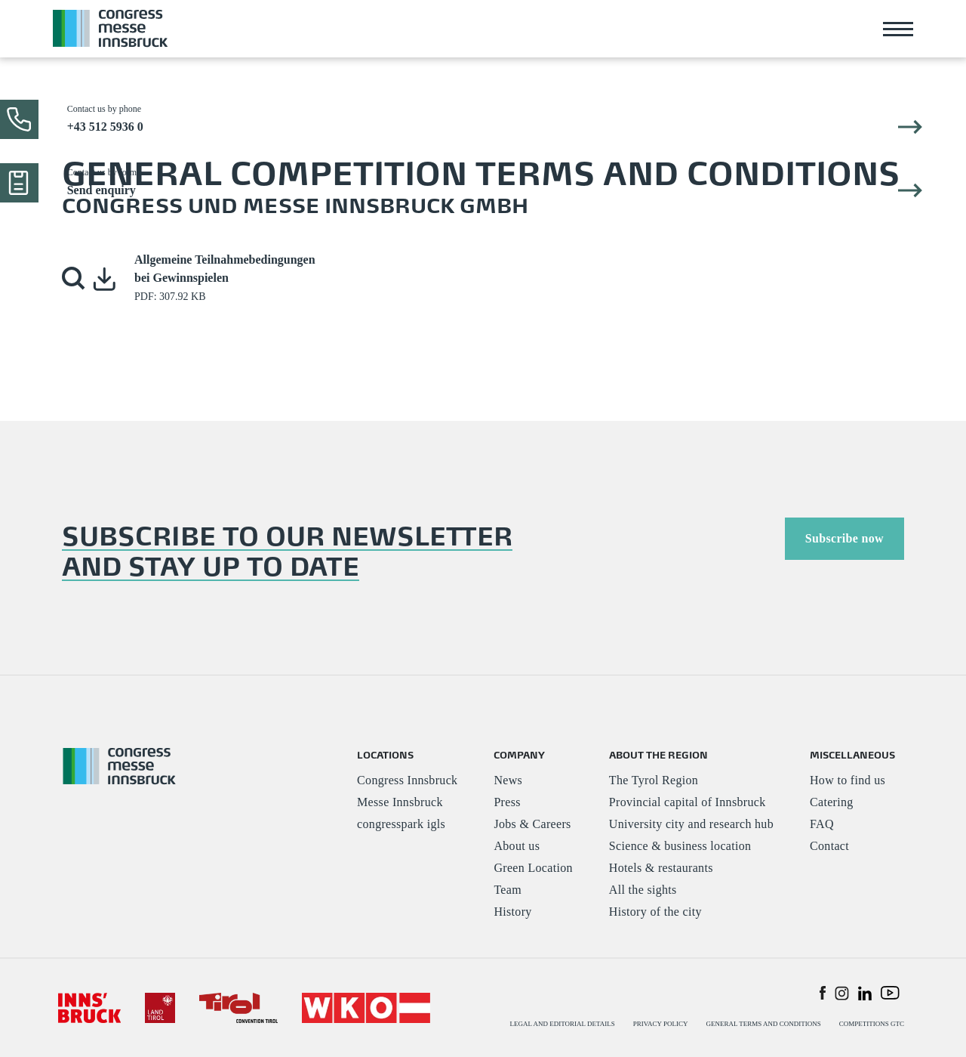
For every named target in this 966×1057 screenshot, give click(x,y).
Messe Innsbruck (400, 802)
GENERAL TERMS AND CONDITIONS (763, 1024)
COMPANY (519, 754)
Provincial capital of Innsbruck (687, 802)
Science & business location (680, 845)
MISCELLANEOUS (852, 754)
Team (507, 889)
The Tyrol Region (653, 780)
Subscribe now (844, 538)
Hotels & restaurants (661, 867)
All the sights (643, 889)
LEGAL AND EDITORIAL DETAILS (562, 1024)
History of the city (655, 911)
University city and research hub (691, 823)
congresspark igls (401, 823)
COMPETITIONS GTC (871, 1024)
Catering (832, 802)
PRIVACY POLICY (660, 1024)
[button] (74, 279)
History (512, 911)
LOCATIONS (385, 754)
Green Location (533, 867)
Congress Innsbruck (407, 780)
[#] (89, 1006)
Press (507, 802)
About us (517, 845)
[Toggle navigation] (898, 29)
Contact (829, 845)
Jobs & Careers (532, 823)
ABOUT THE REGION (658, 754)
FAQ (822, 823)
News (508, 780)
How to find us (847, 780)
